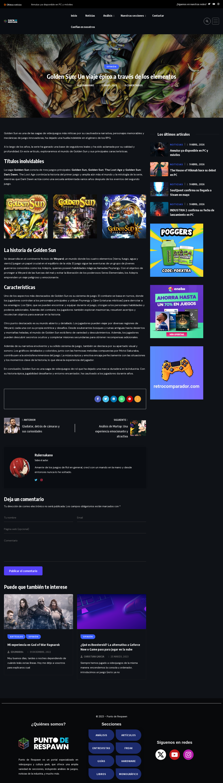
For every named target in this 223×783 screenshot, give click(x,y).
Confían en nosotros (83, 27)
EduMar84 (17, 652)
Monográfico (128, 774)
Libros (101, 774)
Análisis (107, 15)
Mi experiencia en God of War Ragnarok (33, 645)
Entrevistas (101, 748)
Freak (128, 748)
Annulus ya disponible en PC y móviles (52, 4)
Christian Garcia (94, 656)
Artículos (128, 735)
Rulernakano (85, 85)
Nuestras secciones (132, 15)
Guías (101, 761)
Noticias (90, 15)
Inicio (74, 15)
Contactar (158, 15)
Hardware (128, 761)
